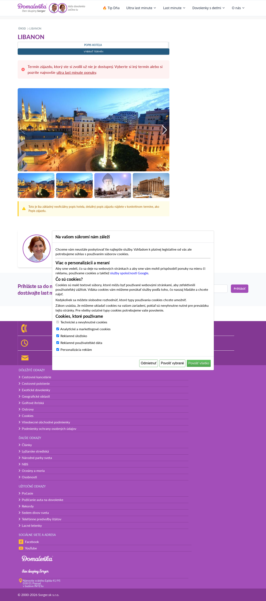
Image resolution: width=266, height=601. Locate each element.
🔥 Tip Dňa (111, 8)
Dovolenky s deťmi (208, 8)
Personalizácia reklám (76, 349)
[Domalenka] (32, 8)
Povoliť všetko (198, 363)
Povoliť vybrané (172, 363)
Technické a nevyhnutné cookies (83, 322)
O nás (238, 8)
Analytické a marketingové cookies (85, 329)
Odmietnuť (148, 363)
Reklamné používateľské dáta (81, 343)
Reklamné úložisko (73, 336)
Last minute (174, 8)
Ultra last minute (141, 8)
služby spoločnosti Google (129, 273)
